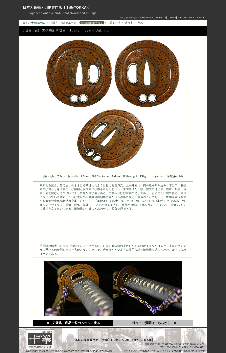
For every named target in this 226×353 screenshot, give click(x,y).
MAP (191, 17)
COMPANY (130, 339)
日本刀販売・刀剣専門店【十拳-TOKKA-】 (57, 8)
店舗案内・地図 (134, 22)
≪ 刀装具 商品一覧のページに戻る (73, 323)
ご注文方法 (113, 22)
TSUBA (172, 17)
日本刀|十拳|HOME (34, 22)
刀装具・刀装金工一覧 (63, 22)
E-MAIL (200, 17)
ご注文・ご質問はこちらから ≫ (153, 323)
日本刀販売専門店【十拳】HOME (136, 17)
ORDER (182, 17)
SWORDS (161, 17)
